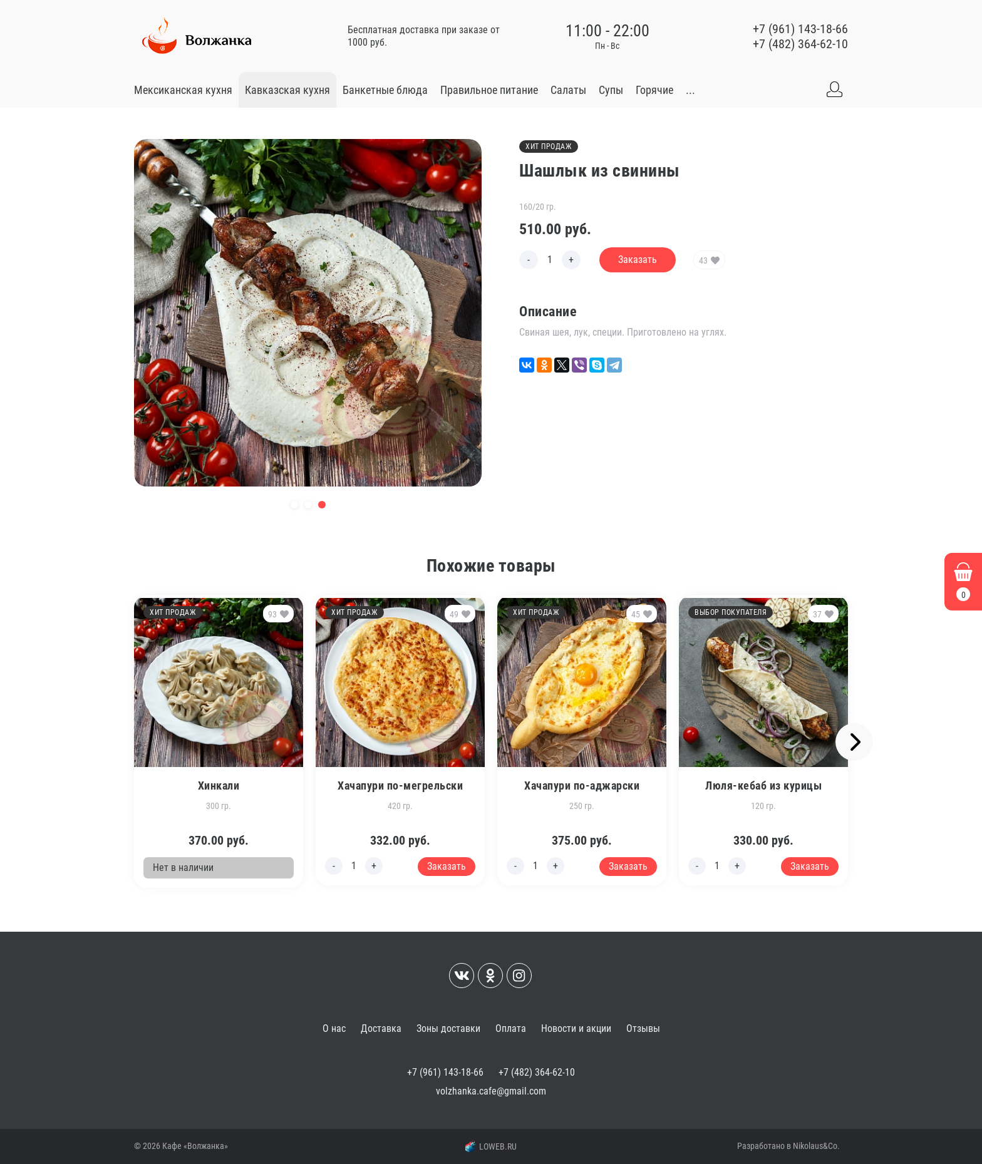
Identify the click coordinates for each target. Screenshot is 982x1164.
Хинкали (219, 785)
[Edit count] (549, 259)
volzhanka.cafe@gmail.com (491, 1091)
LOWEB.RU (491, 1146)
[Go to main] (196, 36)
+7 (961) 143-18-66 (800, 28)
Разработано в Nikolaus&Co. (788, 1146)
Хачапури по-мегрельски (400, 785)
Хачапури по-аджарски (581, 785)
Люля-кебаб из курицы (763, 785)
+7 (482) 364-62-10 (800, 43)
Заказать (637, 259)
